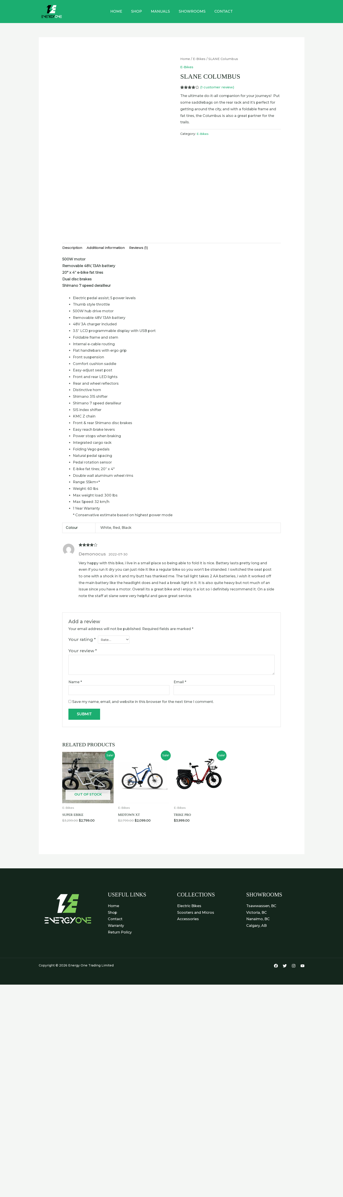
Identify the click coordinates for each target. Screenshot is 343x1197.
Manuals (160, 11)
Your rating (82, 640)
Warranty (116, 927)
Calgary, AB (256, 927)
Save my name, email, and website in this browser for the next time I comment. (143, 703)
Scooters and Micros (195, 914)
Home (120, 11)
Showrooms (190, 11)
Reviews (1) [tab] (142, 248)
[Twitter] (285, 967)
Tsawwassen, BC (261, 907)
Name (75, 683)
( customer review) (217, 87)
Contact (220, 11)
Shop (138, 11)
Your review (82, 651)
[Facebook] (276, 967)
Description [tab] (72, 248)
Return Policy (120, 934)
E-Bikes (200, 59)
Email (180, 683)
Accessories (188, 920)
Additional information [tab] (107, 248)
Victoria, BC (256, 914)
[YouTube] (302, 967)
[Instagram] (294, 967)
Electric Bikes (189, 907)
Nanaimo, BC (258, 920)
